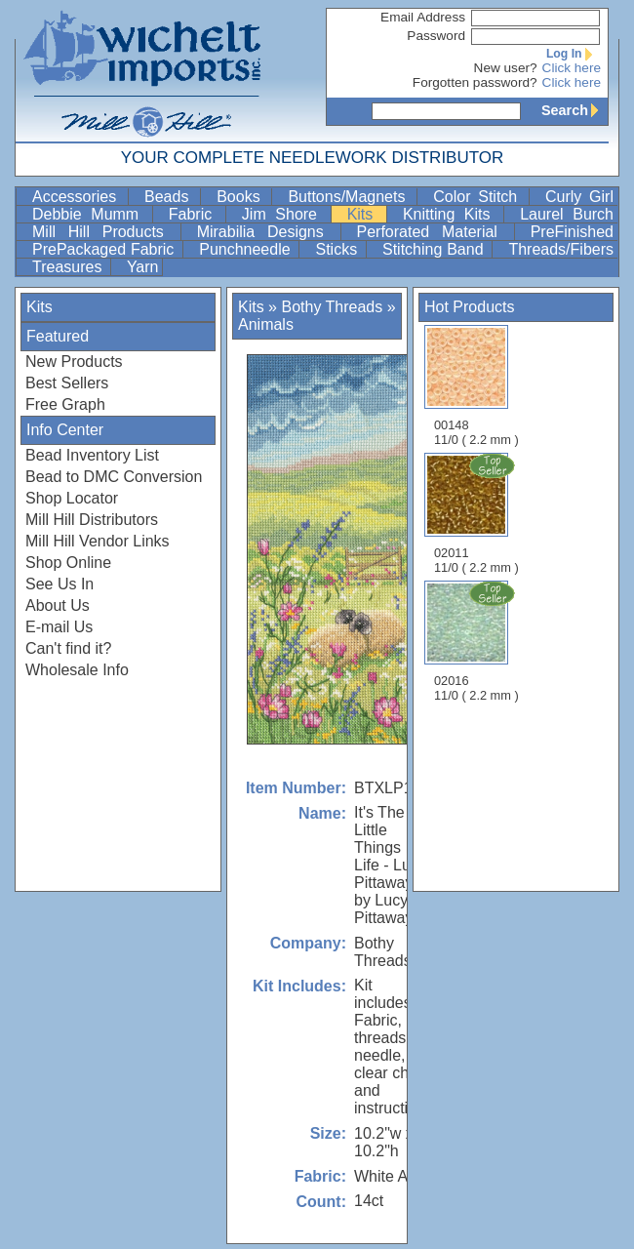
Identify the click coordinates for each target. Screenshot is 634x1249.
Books (242, 196)
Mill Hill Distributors (91, 519)
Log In (573, 53)
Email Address (422, 17)
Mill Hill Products (104, 231)
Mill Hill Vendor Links (97, 541)
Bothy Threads (331, 307)
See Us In (59, 584)
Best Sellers (66, 383)
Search (574, 110)
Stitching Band (435, 249)
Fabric (195, 214)
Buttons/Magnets (350, 196)
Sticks (338, 249)
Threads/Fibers (561, 249)
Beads (170, 196)
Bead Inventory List (92, 455)
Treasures (69, 267)
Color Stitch (479, 196)
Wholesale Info (77, 670)
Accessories (78, 196)
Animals (266, 324)
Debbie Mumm (90, 214)
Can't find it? (68, 648)
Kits (364, 214)
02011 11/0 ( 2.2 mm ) (478, 513)
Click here (571, 67)
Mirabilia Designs (267, 231)
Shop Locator (71, 498)
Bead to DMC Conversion (113, 476)
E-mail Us (59, 627)
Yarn (143, 267)
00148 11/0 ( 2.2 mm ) (476, 386)
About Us (57, 605)
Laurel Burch (567, 214)
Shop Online (68, 562)
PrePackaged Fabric (105, 249)
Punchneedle (247, 249)
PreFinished (572, 231)
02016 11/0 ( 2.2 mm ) (478, 641)
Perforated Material (433, 231)
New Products (74, 361)
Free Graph (65, 404)
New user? (505, 67)
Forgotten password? (475, 82)
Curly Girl (579, 196)
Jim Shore (284, 214)
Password (436, 35)
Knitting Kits (451, 214)
